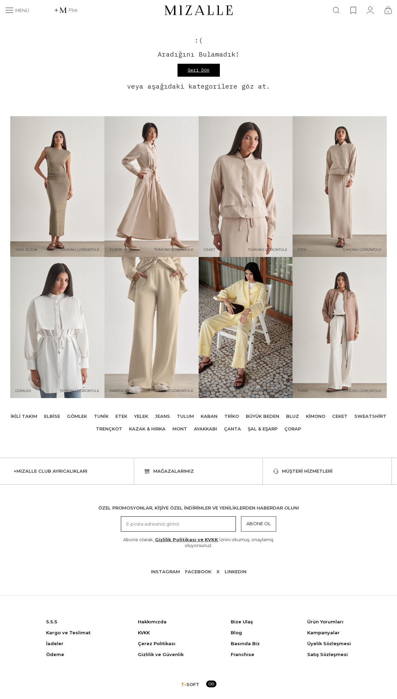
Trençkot (109, 428)
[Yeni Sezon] (57, 186)
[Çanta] (388, 10)
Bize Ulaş (242, 621)
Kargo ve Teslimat (68, 632)
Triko (231, 416)
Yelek (141, 416)
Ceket (340, 416)
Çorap (292, 428)
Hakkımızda (152, 621)
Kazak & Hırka (147, 428)
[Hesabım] (370, 10)
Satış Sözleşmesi (327, 654)
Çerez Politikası (156, 643)
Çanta (232, 428)
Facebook (198, 571)
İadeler (54, 643)
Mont (179, 428)
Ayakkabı (205, 428)
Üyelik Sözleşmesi (329, 643)
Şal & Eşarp (263, 428)
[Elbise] (151, 186)
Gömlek (77, 416)
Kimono (315, 416)
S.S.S (51, 621)
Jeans (162, 416)
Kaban (209, 416)
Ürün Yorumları (325, 621)
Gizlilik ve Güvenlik (161, 654)
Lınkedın (235, 571)
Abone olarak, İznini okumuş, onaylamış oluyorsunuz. (198, 542)
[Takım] (246, 327)
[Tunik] (340, 327)
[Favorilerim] (353, 10)
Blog (236, 632)
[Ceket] (246, 186)
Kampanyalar (323, 632)
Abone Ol (258, 523)
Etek (121, 416)
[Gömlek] (57, 327)
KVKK (144, 632)
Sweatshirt (370, 416)
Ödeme (55, 654)
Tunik (101, 416)
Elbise (52, 416)
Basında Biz (245, 643)
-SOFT (190, 684)
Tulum (185, 416)
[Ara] (336, 10)
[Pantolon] (151, 327)
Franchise (242, 654)
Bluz (292, 416)
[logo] (199, 10)
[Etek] (340, 186)
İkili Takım (24, 416)
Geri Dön (199, 70)
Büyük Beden (262, 416)
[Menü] (17, 10)
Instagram (165, 571)
